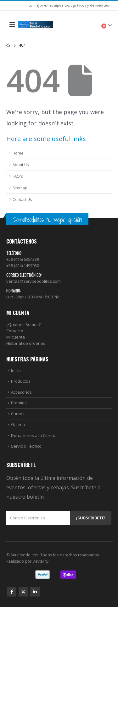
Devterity (40, 561)
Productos (21, 381)
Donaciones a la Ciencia (34, 435)
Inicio (16, 370)
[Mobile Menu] (12, 24)
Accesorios (21, 392)
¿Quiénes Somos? (23, 324)
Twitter (23, 591)
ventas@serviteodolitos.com (33, 281)
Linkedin (35, 591)
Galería (18, 424)
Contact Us (22, 199)
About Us (21, 164)
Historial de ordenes (25, 343)
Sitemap (20, 187)
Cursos (18, 414)
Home (18, 152)
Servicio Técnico (26, 446)
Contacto (14, 331)
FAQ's (18, 176)
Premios (19, 403)
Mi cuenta (15, 337)
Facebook (11, 591)
